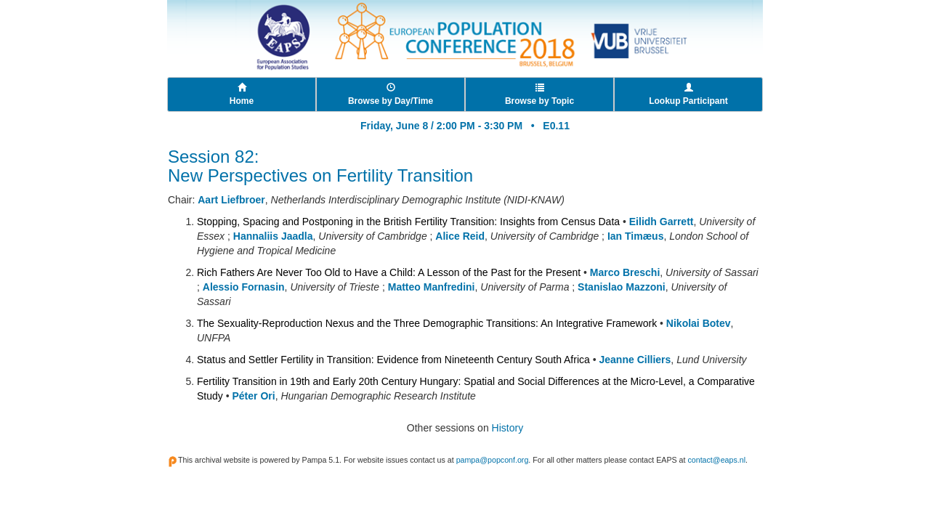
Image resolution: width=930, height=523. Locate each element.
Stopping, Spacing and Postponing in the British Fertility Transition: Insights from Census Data (408, 221)
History (508, 428)
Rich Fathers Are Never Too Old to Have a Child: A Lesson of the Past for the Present (389, 272)
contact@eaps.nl (716, 459)
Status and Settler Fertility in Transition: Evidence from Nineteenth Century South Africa (393, 359)
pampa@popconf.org (492, 459)
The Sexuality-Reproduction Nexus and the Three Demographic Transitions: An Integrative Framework (427, 323)
